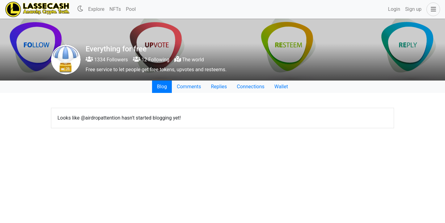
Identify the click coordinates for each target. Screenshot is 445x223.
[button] (432, 9)
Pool (131, 9)
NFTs (115, 9)
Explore (96, 9)
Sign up (413, 9)
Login (394, 9)
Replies (219, 87)
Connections (250, 87)
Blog (162, 87)
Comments (189, 87)
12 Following (151, 60)
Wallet (281, 87)
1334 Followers (107, 60)
